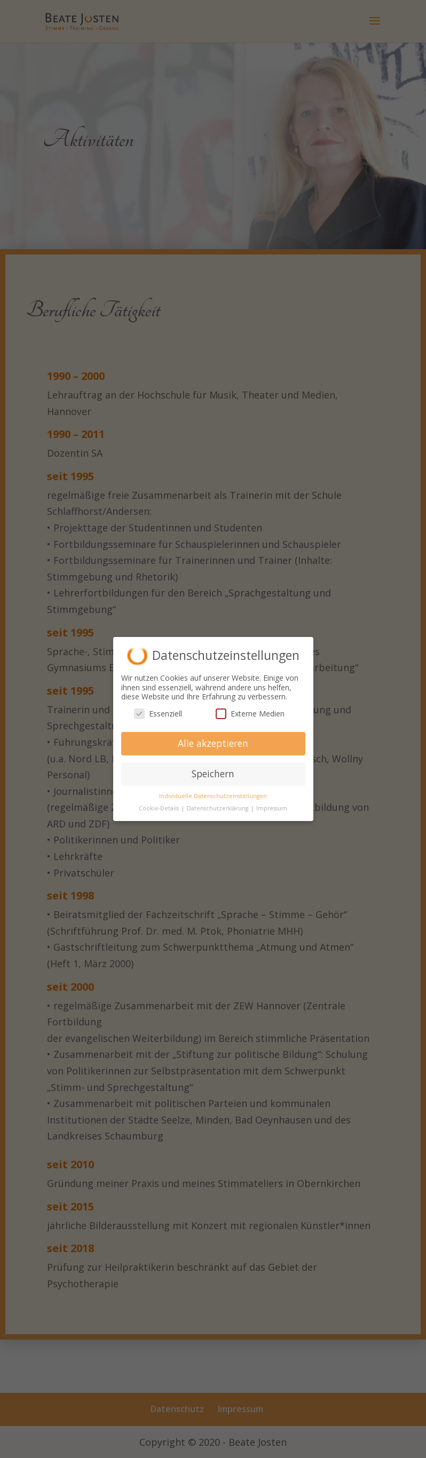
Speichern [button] (213, 773)
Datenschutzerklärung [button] (218, 808)
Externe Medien (250, 713)
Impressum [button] (271, 808)
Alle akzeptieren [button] (213, 743)
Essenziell (158, 713)
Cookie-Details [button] (159, 808)
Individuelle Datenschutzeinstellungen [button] (213, 796)
